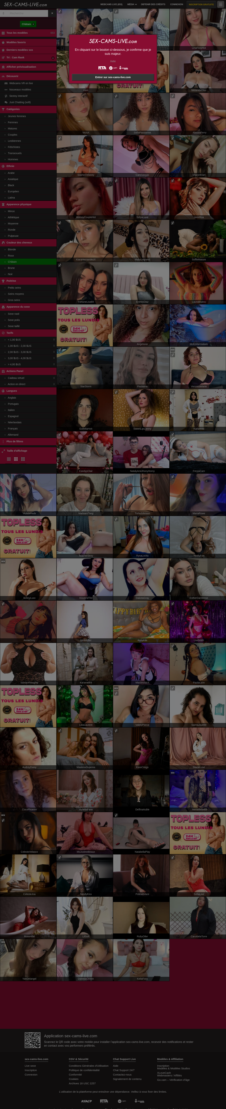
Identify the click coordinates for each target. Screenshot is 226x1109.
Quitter (113, 61)
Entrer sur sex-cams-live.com (113, 77)
